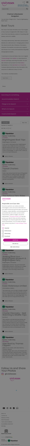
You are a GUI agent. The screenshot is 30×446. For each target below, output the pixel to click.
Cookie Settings (19, 223)
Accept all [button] (15, 240)
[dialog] (15, 222)
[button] (15, 247)
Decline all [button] (15, 243)
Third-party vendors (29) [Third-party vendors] (15, 216)
